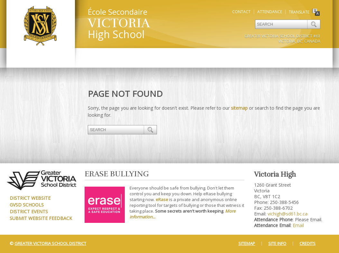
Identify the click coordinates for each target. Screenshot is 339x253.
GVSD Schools (27, 205)
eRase (162, 199)
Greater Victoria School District (50, 243)
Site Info (277, 243)
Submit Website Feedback (41, 218)
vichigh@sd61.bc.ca (287, 214)
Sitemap (246, 243)
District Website (30, 198)
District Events (29, 211)
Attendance (269, 11)
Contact (241, 11)
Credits (307, 243)
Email (298, 225)
